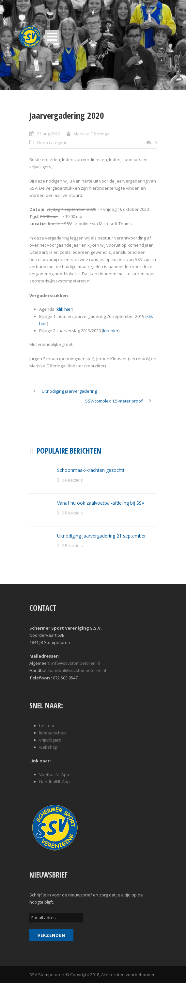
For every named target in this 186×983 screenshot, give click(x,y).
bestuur (47, 726)
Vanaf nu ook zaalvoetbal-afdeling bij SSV (100, 503)
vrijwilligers (50, 740)
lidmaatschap (52, 733)
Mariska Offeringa (91, 134)
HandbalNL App (54, 782)
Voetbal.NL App (54, 774)
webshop (48, 747)
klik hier (64, 309)
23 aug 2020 (48, 134)
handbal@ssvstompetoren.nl (77, 670)
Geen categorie (52, 142)
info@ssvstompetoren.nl (75, 663)
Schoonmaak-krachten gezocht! (90, 470)
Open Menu (52, 36)
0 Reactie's (72, 480)
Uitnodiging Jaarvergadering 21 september (101, 536)
